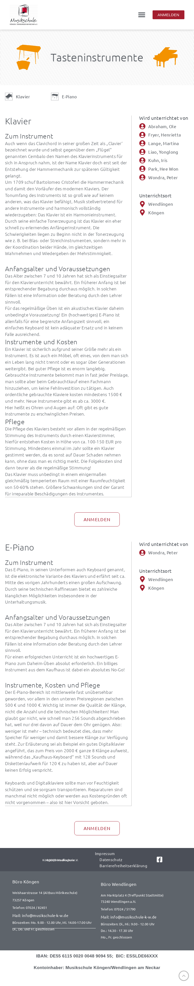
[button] (142, 14)
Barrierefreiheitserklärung (123, 865)
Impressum (105, 853)
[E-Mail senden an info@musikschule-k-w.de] (54, 915)
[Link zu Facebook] (158, 859)
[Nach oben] (184, 976)
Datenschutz (111, 859)
